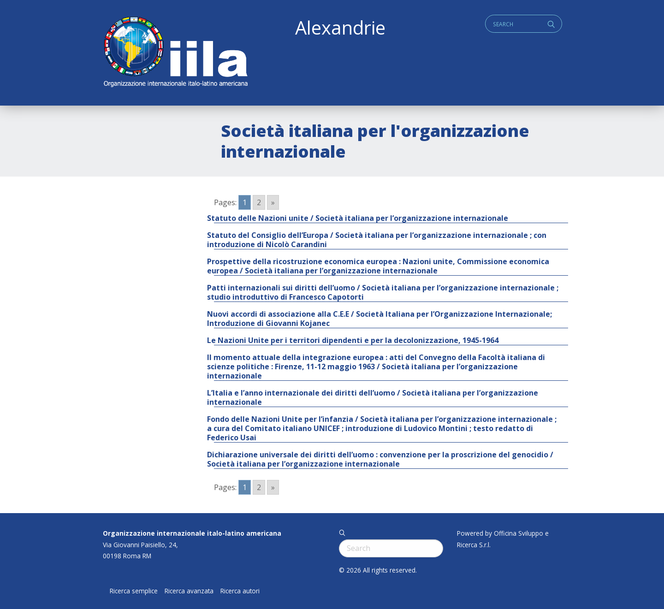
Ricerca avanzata (189, 591)
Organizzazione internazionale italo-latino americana (192, 533)
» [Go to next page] (273, 202)
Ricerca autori (240, 591)
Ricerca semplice (134, 591)
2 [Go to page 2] (259, 202)
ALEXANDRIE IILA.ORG (175, 53)
